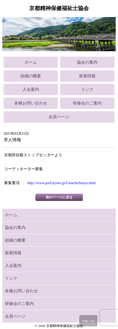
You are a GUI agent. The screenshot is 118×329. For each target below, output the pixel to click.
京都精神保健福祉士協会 (59, 8)
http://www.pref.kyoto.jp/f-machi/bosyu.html (61, 183)
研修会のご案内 (87, 103)
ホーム (31, 62)
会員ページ (59, 117)
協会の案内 (87, 62)
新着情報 (87, 76)
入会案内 (30, 89)
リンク (87, 89)
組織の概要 (30, 76)
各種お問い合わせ (30, 103)
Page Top (88, 321)
